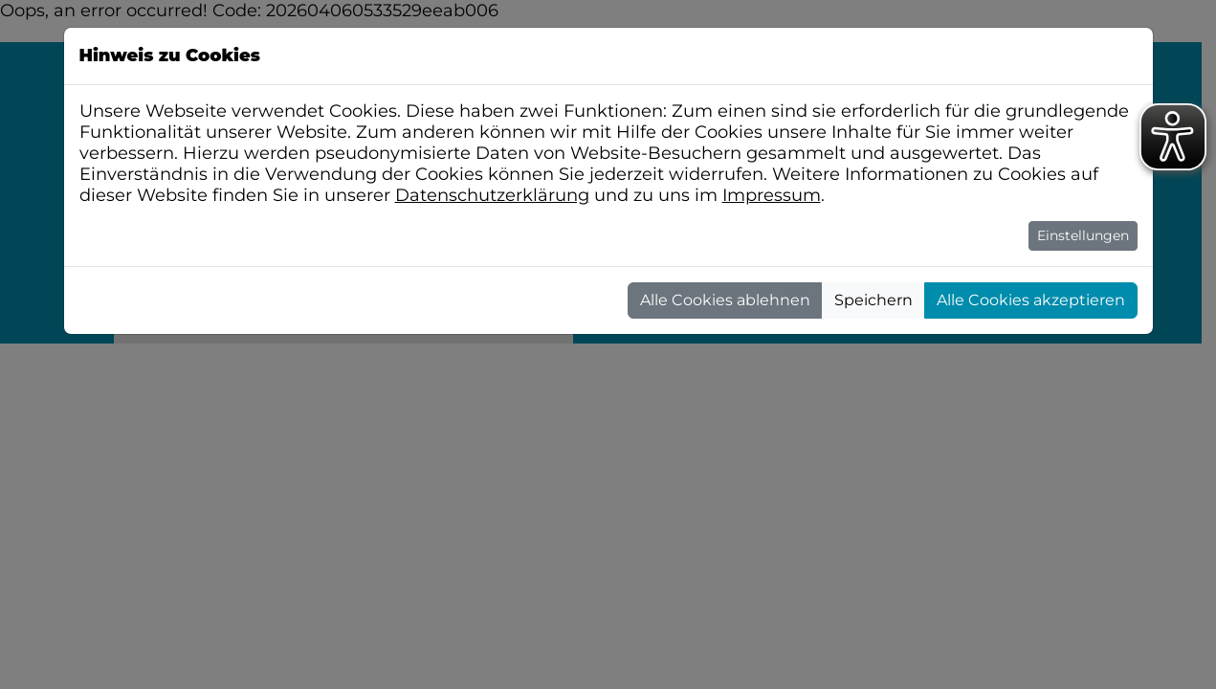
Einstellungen (1083, 235)
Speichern (873, 300)
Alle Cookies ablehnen (725, 300)
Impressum (771, 195)
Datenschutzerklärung (492, 195)
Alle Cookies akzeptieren (1031, 300)
